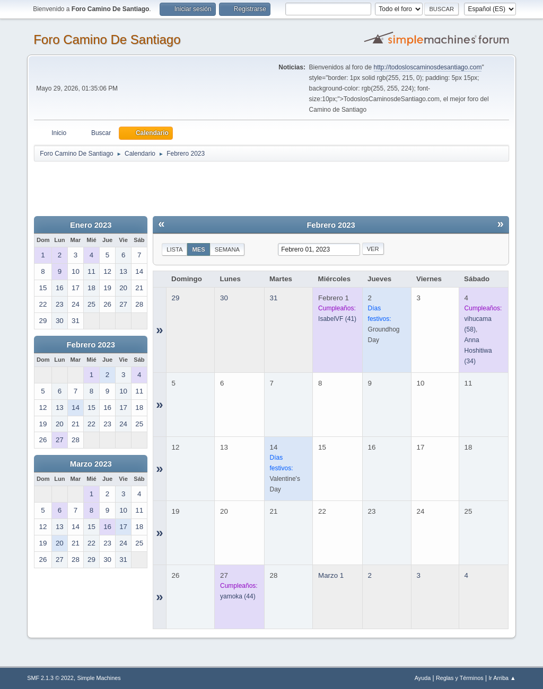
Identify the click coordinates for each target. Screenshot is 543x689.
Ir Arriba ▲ (501, 678)
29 (176, 298)
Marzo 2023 (91, 464)
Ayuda (423, 678)
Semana (227, 249)
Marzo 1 (331, 575)
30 (224, 298)
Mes (198, 249)
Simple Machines (99, 678)
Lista (174, 249)
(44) (238, 596)
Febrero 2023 (91, 345)
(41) (337, 319)
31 (274, 298)
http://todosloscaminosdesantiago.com (428, 67)
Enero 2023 (90, 225)
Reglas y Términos (460, 678)
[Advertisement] (221, 186)
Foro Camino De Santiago (106, 39)
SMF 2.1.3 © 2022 (50, 678)
